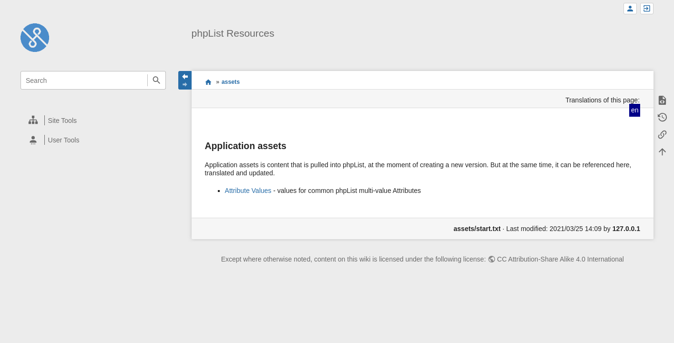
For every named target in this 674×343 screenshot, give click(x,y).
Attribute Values (248, 190)
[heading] (93, 120)
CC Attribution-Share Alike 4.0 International (560, 259)
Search (156, 80)
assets (231, 82)
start (208, 82)
